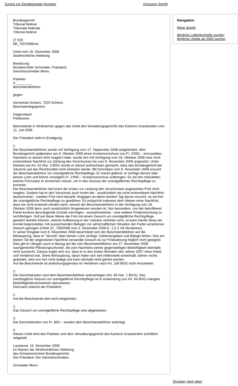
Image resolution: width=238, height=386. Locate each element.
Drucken (50, 4)
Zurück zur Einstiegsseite (23, 4)
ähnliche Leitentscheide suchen (200, 35)
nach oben (194, 381)
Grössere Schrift (155, 4)
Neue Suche (186, 28)
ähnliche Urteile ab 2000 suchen (201, 39)
